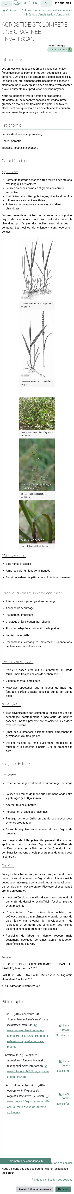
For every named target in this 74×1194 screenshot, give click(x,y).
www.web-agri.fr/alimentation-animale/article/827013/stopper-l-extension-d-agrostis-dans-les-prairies (28, 1036)
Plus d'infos (62, 1035)
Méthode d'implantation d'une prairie (48, 14)
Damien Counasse (58, 49)
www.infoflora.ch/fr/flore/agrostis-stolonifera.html (28, 1071)
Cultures (9, 10)
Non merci (63, 1189)
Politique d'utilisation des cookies (52, 1163)
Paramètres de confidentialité (26, 1161)
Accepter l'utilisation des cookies (34, 1189)
